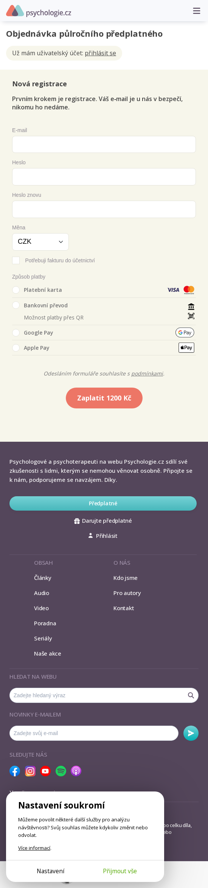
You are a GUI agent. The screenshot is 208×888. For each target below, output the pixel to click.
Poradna (45, 623)
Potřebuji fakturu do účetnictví (60, 260)
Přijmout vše (120, 871)
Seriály (43, 638)
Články (42, 577)
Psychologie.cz (38, 11)
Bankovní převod (40, 305)
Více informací (34, 847)
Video (41, 608)
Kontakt (123, 608)
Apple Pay (31, 348)
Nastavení (50, 871)
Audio (41, 593)
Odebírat (191, 733)
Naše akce (47, 653)
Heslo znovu (26, 195)
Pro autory (127, 593)
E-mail (19, 130)
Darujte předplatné (103, 520)
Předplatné (103, 503)
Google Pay (32, 333)
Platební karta (37, 290)
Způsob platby (28, 277)
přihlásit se (100, 53)
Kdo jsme (125, 577)
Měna (18, 227)
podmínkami (147, 373)
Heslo (19, 162)
